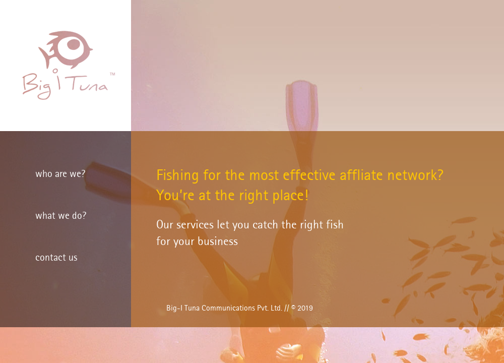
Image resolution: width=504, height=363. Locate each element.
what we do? (60, 216)
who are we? (60, 174)
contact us (56, 258)
